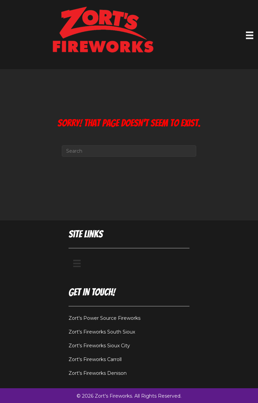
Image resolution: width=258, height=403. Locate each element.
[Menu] (77, 263)
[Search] (129, 151)
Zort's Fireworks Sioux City (99, 346)
